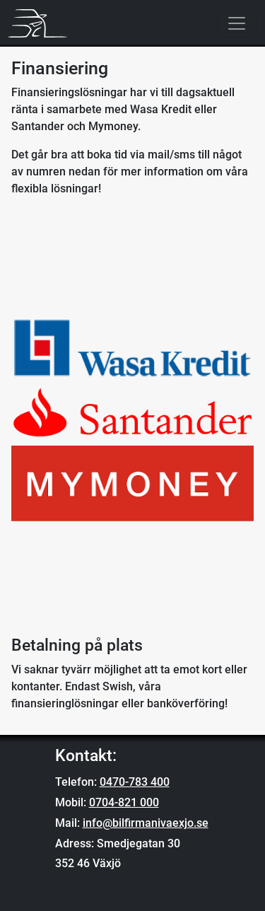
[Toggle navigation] (237, 23)
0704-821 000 (124, 802)
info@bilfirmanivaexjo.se (145, 823)
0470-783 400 (135, 782)
